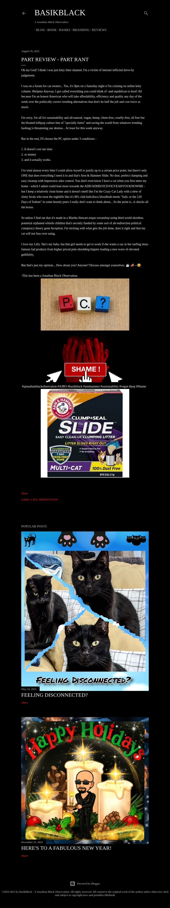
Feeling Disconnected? (54, 695)
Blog (39, 30)
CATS (33, 499)
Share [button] (24, 493)
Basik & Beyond (120, 30)
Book (50, 30)
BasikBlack (60, 12)
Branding (79, 30)
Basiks (63, 30)
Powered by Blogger (85, 883)
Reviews (97, 30)
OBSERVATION (48, 499)
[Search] (146, 12)
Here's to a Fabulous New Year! (66, 848)
